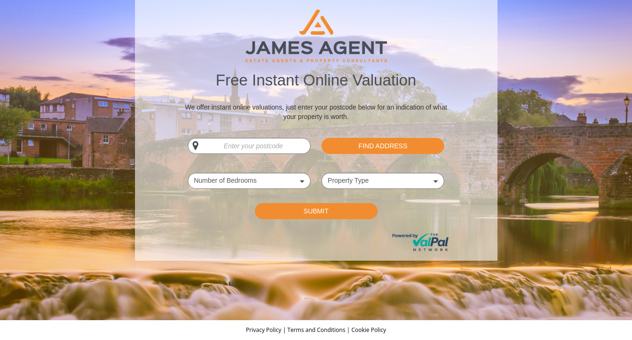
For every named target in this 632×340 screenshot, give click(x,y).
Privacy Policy (264, 330)
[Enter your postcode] (249, 146)
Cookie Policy (368, 330)
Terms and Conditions (316, 330)
